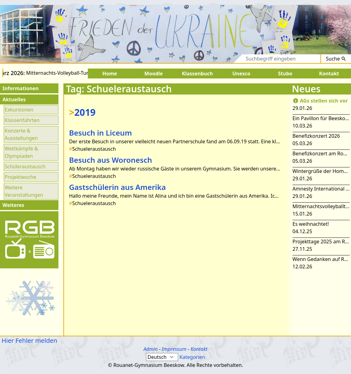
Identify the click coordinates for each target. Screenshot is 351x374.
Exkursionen (19, 109)
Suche (336, 58)
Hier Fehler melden (28, 340)
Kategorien (192, 357)
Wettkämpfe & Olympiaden (21, 152)
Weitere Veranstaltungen (24, 191)
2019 (82, 112)
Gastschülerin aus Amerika (117, 187)
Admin (150, 349)
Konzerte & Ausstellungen (21, 134)
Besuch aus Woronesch (110, 160)
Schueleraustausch (92, 148)
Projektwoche (20, 177)
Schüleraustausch (25, 166)
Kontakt (199, 349)
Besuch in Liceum (100, 133)
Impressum (174, 349)
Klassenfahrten (22, 120)
